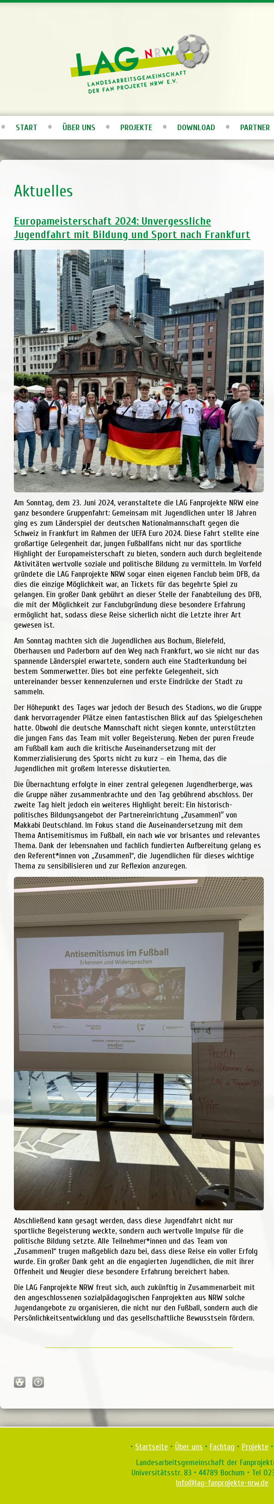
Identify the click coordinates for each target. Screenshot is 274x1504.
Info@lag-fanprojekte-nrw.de (222, 1483)
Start (26, 127)
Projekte (136, 127)
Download (196, 127)
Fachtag (222, 1447)
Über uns (78, 127)
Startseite (151, 1447)
